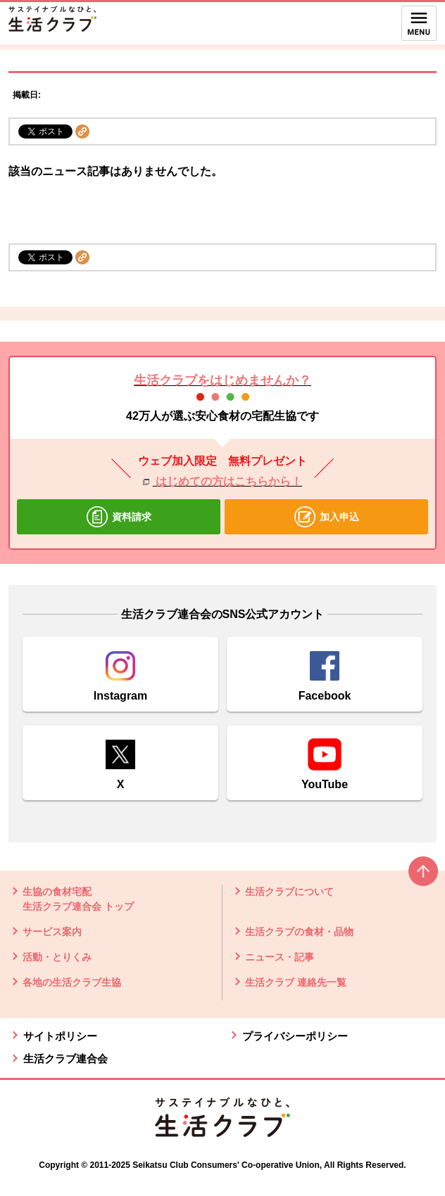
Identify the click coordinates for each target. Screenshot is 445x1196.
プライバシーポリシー (295, 1036)
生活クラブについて (289, 891)
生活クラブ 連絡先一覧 (295, 982)
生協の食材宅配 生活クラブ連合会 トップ (78, 899)
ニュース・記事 (279, 957)
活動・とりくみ (57, 957)
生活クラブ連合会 (65, 1059)
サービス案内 (52, 931)
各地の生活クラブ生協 (72, 982)
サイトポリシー (60, 1036)
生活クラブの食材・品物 (299, 931)
